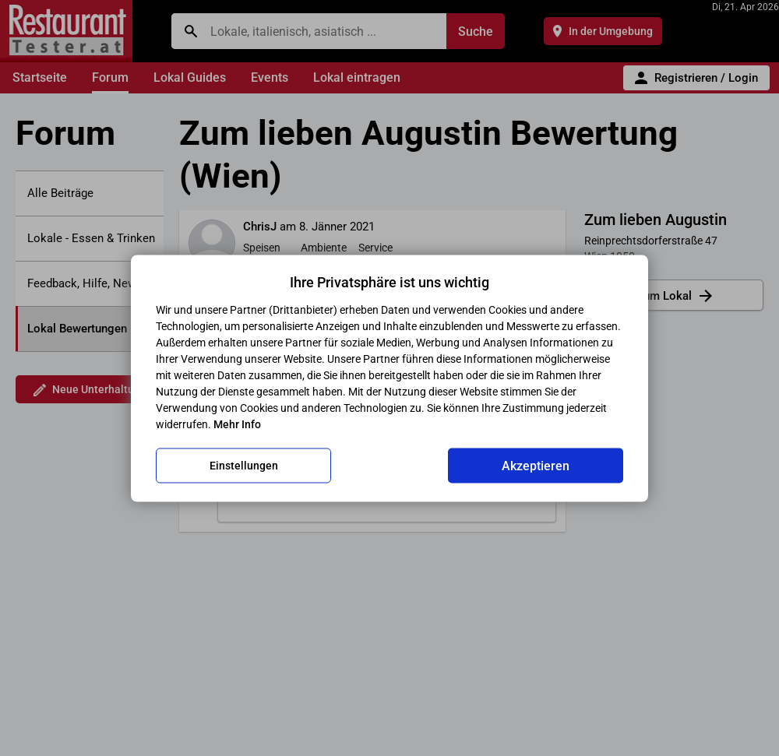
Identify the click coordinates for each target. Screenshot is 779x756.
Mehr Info (237, 423)
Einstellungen (244, 465)
